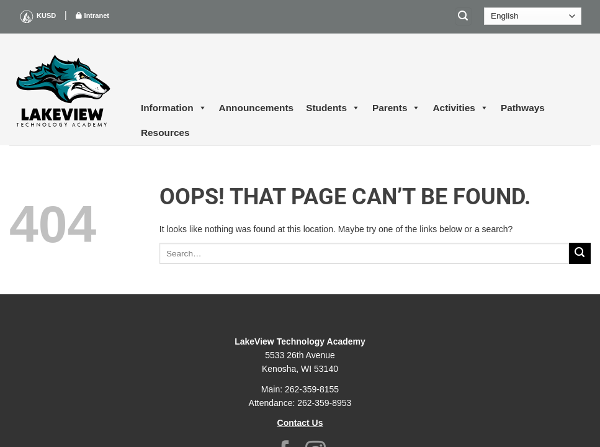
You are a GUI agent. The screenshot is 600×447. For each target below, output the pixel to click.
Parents (396, 108)
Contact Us (300, 423)
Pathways (523, 107)
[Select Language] (532, 16)
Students (333, 108)
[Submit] (580, 253)
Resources (165, 132)
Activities (460, 108)
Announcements (256, 107)
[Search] (463, 16)
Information (174, 108)
